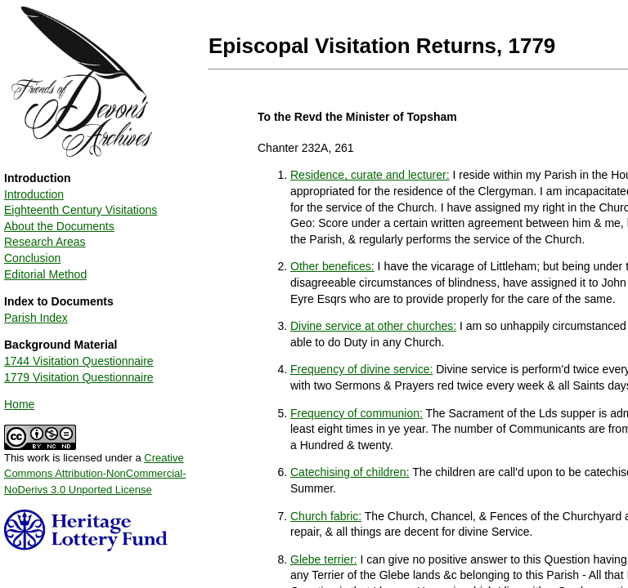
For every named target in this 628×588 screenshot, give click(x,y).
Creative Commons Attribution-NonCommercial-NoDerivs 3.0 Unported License (95, 474)
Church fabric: (325, 516)
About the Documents (59, 226)
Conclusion (32, 258)
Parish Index (36, 317)
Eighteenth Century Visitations (80, 209)
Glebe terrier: (323, 559)
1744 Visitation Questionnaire (79, 361)
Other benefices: (332, 266)
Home (19, 404)
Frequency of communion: (356, 413)
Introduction (34, 194)
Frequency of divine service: (361, 369)
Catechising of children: (350, 472)
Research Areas (45, 241)
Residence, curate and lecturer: (370, 174)
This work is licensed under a (95, 468)
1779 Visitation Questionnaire (79, 377)
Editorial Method (45, 274)
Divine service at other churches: (373, 325)
